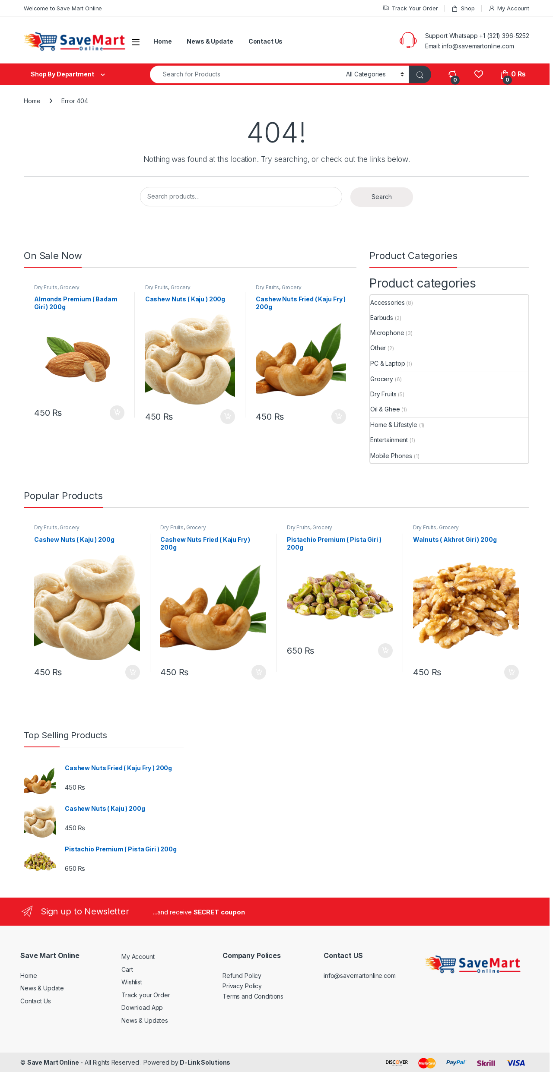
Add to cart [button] (117, 412)
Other (378, 347)
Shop (462, 8)
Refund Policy (241, 975)
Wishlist (131, 982)
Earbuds (381, 317)
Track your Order (145, 995)
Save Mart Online (53, 1062)
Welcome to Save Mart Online (63, 8)
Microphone (387, 332)
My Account (508, 8)
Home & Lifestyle (393, 424)
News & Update (210, 41)
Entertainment (389, 439)
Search (382, 196)
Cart (127, 969)
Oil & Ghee (385, 409)
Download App (142, 1007)
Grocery (69, 287)
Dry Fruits (45, 287)
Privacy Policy (242, 986)
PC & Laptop (387, 363)
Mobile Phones (391, 455)
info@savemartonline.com (360, 975)
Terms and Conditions (252, 996)
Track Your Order (410, 8)
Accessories (387, 302)
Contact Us (265, 41)
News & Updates (144, 1020)
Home (162, 41)
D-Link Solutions (205, 1062)
